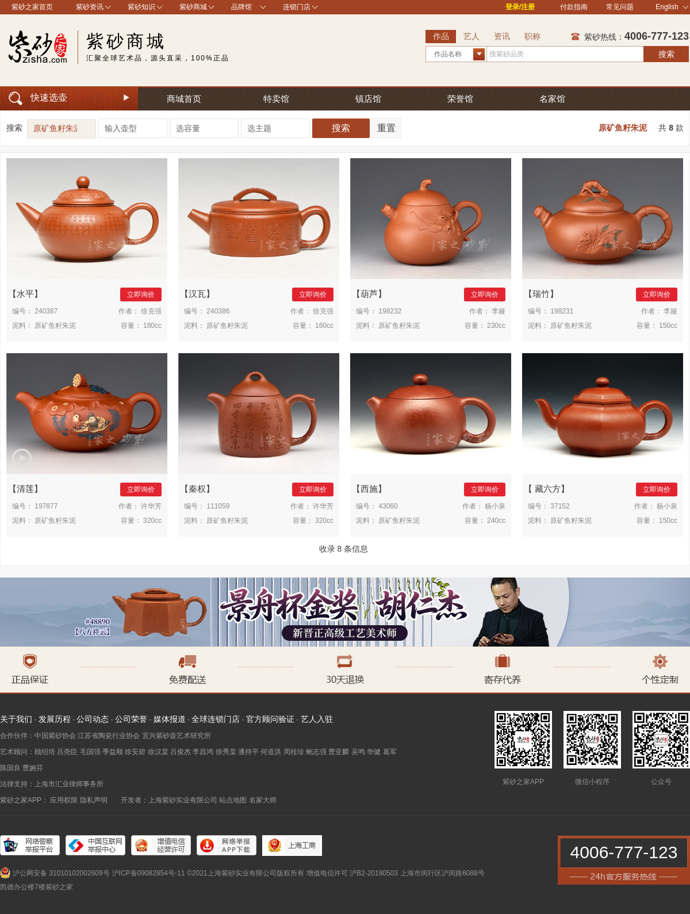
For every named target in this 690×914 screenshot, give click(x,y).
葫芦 (369, 293)
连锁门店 (296, 7)
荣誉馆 (460, 99)
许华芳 (151, 506)
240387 (45, 311)
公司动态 (92, 719)
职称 (532, 36)
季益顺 (112, 752)
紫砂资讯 (89, 7)
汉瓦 (197, 293)
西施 (369, 488)
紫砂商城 (193, 7)
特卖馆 (276, 99)
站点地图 (233, 800)
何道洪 (270, 752)
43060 (387, 506)
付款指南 (574, 7)
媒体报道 (170, 719)
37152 (559, 506)
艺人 (471, 36)
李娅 (498, 311)
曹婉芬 (32, 768)
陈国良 (10, 768)
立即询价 (141, 294)
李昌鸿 (203, 752)
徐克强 (151, 311)
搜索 (666, 54)
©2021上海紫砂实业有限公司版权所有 (245, 873)
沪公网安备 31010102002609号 (61, 873)
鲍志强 (316, 752)
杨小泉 (495, 506)
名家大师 (263, 800)
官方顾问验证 (270, 719)
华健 (374, 752)
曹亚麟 (338, 752)
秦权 (197, 488)
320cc (152, 521)
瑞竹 (541, 293)
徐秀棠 (226, 752)
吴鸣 (358, 752)
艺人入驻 (317, 719)
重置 (386, 128)
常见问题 (620, 7)
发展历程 (55, 719)
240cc (496, 521)
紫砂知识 (141, 7)
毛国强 (90, 752)
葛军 (390, 752)
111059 (217, 506)
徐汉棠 (158, 752)
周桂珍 (293, 752)
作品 (441, 36)
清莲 (25, 488)
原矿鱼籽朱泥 (623, 127)
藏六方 (546, 488)
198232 (389, 311)
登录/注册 (520, 7)
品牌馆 (241, 7)
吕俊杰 (180, 752)
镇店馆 (368, 99)
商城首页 (184, 99)
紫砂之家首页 (32, 7)
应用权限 (64, 800)
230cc (496, 326)
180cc (152, 326)
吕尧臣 (67, 752)
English (672, 7)
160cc (324, 326)
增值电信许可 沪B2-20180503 (352, 873)
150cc (668, 326)
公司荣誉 (131, 719)
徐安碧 (135, 752)
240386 (217, 311)
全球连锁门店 (215, 719)
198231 (561, 311)
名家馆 (552, 99)
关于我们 (16, 719)
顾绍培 (44, 752)
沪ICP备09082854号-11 (148, 873)
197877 (45, 506)
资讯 (502, 36)
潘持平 (248, 752)
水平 (25, 293)
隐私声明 (94, 800)
